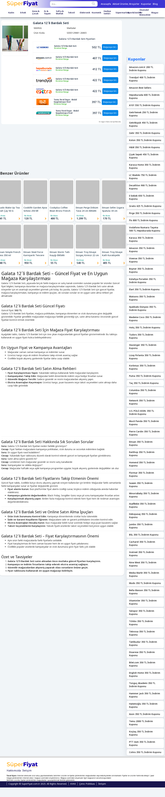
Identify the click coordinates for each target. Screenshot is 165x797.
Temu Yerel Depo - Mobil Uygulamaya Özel (65, 101)
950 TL (28, 263)
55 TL (54, 263)
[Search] (93, 3)
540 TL (81, 263)
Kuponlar (146, 3)
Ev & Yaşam (47, 12)
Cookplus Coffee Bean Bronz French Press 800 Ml (60, 209)
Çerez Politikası (87, 783)
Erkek (23, 12)
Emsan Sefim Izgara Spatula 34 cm (113, 209)
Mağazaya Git (110, 47)
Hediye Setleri (107, 12)
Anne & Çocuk (35, 12)
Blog (155, 3)
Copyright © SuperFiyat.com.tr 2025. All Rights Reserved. (37, 783)
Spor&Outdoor (134, 12)
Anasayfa (106, 3)
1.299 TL (82, 218)
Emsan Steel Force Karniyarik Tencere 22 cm (34, 254)
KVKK (73, 783)
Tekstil (71, 12)
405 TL (107, 263)
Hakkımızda (14, 770)
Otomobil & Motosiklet (144, 12)
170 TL (107, 218)
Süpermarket (122, 12)
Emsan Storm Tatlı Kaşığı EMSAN (60, 254)
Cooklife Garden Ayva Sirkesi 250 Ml (35, 209)
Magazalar (156, 12)
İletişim (26, 770)
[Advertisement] (61, 411)
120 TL (28, 218)
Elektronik (85, 12)
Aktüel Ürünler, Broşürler (126, 3)
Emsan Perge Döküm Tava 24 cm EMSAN (87, 209)
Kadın (11, 12)
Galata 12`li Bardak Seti (65, 46)
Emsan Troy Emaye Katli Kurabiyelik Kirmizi (112, 254)
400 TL (55, 218)
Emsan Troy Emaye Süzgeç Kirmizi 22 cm (87, 254)
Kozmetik (96, 12)
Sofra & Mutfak (60, 12)
